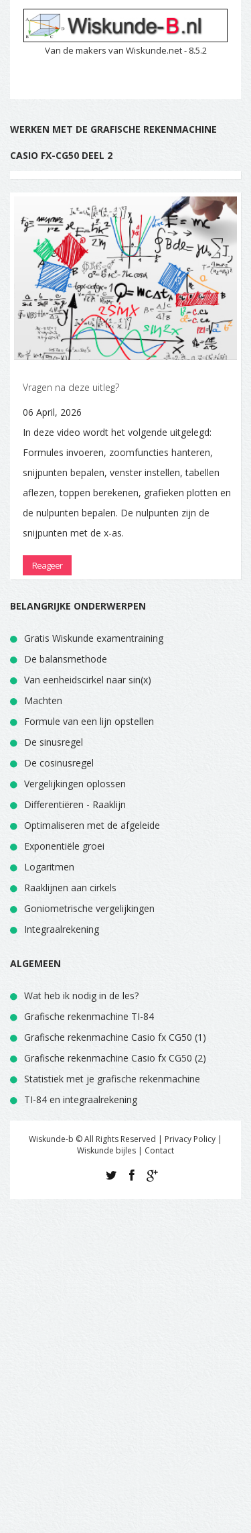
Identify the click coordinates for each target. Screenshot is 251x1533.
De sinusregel (53, 742)
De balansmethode (65, 658)
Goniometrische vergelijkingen (89, 908)
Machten (43, 700)
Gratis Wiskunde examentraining (93, 638)
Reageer (47, 565)
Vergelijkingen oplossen (75, 783)
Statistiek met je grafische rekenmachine (112, 1078)
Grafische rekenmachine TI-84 (89, 1016)
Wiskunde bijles (106, 1150)
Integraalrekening (61, 929)
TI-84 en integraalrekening (80, 1099)
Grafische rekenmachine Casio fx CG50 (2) (115, 1058)
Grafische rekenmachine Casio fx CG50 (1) (115, 1037)
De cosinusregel (59, 762)
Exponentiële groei (64, 846)
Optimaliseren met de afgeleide (92, 825)
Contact (159, 1150)
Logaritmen (49, 866)
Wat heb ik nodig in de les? (81, 995)
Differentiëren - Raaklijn (75, 804)
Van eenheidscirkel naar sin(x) (87, 679)
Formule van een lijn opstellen (89, 721)
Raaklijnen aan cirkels (70, 887)
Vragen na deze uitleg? (71, 387)
